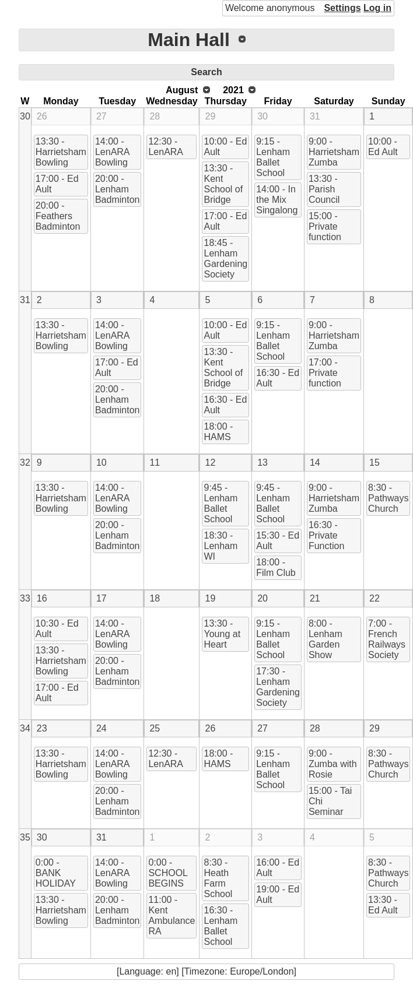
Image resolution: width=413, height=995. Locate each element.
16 (42, 598)
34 (25, 728)
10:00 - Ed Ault (225, 146)
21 (315, 598)
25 (154, 728)
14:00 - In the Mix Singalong (277, 199)
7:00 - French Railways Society (386, 639)
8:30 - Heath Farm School (218, 878)
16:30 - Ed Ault (225, 405)
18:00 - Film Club (276, 567)
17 (101, 598)
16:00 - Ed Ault (277, 867)
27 (101, 116)
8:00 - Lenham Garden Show (325, 639)
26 (42, 116)
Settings (342, 8)
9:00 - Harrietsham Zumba (334, 151)
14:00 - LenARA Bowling (112, 151)
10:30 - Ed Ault (57, 628)
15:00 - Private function (325, 226)
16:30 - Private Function (326, 535)
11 (154, 462)
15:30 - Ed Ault (277, 540)
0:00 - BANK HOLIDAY (56, 872)
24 (101, 728)
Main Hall (188, 39)
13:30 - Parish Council (324, 189)
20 (262, 598)
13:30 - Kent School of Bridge (223, 184)
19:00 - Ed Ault (277, 894)
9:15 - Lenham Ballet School (273, 157)
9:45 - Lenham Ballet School (220, 503)
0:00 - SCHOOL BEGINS (168, 872)
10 (101, 462)
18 (154, 598)
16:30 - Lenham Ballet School (220, 926)
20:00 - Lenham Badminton (117, 189)
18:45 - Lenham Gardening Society (225, 258)
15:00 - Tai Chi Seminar (330, 801)
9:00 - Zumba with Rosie (333, 763)
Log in (377, 8)
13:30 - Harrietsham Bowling (61, 151)
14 (315, 462)
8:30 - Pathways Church (388, 498)
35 (25, 837)
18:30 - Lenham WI (220, 545)
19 (210, 598)
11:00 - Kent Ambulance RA (171, 915)
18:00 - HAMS (218, 431)
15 (374, 462)
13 (262, 462)
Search (206, 72)
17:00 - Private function (325, 372)
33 (25, 598)
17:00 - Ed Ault (57, 184)
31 (315, 116)
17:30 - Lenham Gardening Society (278, 687)
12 (210, 462)
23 (42, 728)
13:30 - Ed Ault (383, 905)
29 (210, 116)
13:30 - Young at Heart (222, 633)
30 (25, 116)
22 (374, 598)
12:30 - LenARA (165, 146)
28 (154, 116)
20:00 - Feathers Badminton (58, 216)
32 (25, 462)
